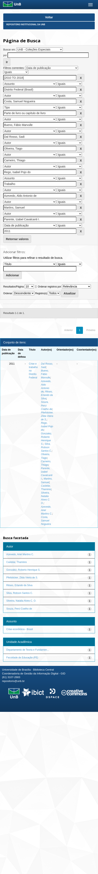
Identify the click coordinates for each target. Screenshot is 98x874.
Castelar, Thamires (16, 562)
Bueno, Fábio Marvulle (45, 374)
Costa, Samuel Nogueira (46, 520)
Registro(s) (41, 293)
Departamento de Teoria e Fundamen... (27, 649)
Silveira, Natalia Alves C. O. (21, 600)
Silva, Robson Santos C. (46, 447)
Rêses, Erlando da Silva (47, 395)
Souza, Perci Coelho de (19, 608)
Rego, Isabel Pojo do (47, 426)
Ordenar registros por (49, 286)
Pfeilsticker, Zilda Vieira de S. (47, 416)
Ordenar (7, 293)
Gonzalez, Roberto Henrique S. (23, 569)
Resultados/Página (13, 286)
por (5, 55)
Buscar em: (9, 49)
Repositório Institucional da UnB (25, 24)
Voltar (49, 17)
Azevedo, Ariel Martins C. (20, 554)
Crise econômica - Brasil (19, 629)
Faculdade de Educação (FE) (22, 657)
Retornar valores (17, 239)
